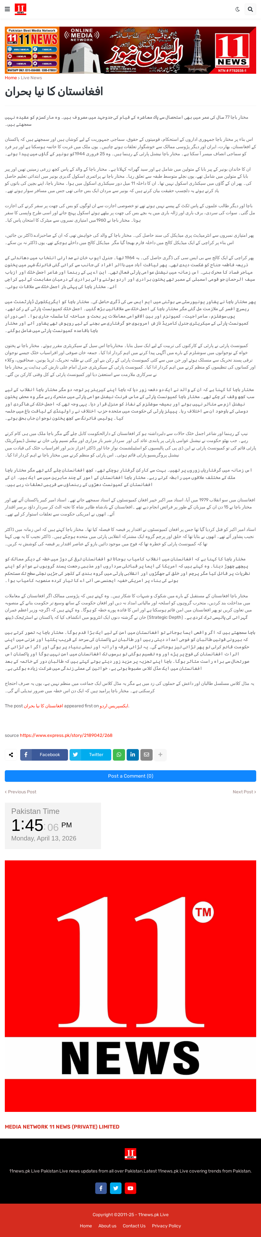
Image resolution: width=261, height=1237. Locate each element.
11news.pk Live (153, 1214)
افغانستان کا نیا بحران (43, 706)
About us (107, 1226)
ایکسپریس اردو (114, 706)
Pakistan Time (35, 811)
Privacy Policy (166, 1226)
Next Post (243, 792)
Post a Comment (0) (130, 776)
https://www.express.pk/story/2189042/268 (66, 735)
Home (11, 78)
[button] (7, 9)
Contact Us (134, 1226)
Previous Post (22, 792)
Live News (31, 78)
